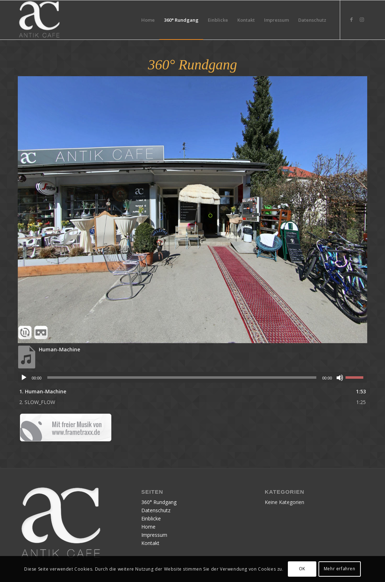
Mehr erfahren (339, 569)
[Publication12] (39, 20)
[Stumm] (339, 377)
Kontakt (150, 543)
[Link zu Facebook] (351, 19)
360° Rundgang (158, 502)
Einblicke (151, 518)
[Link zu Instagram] (362, 19)
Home (148, 526)
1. (42, 391)
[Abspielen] (23, 377)
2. (37, 402)
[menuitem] (148, 20)
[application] (192, 377)
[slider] (182, 377)
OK (302, 569)
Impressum (154, 534)
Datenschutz (155, 510)
